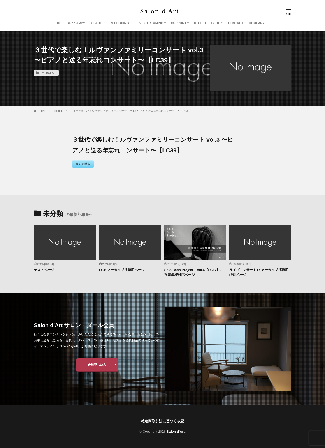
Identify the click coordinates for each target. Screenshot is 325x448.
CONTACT (235, 23)
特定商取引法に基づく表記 (162, 421)
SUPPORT (178, 23)
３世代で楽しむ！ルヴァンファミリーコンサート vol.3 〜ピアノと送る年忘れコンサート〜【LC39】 (131, 111)
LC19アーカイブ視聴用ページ (122, 270)
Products (58, 111)
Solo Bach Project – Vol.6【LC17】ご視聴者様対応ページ (193, 272)
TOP (58, 23)
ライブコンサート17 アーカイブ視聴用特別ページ (258, 272)
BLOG (215, 23)
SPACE (96, 23)
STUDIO (200, 23)
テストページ (44, 270)
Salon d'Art (176, 431)
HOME (42, 111)
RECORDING (119, 23)
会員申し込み (97, 364)
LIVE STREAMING (150, 23)
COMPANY (257, 23)
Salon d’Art (75, 23)
